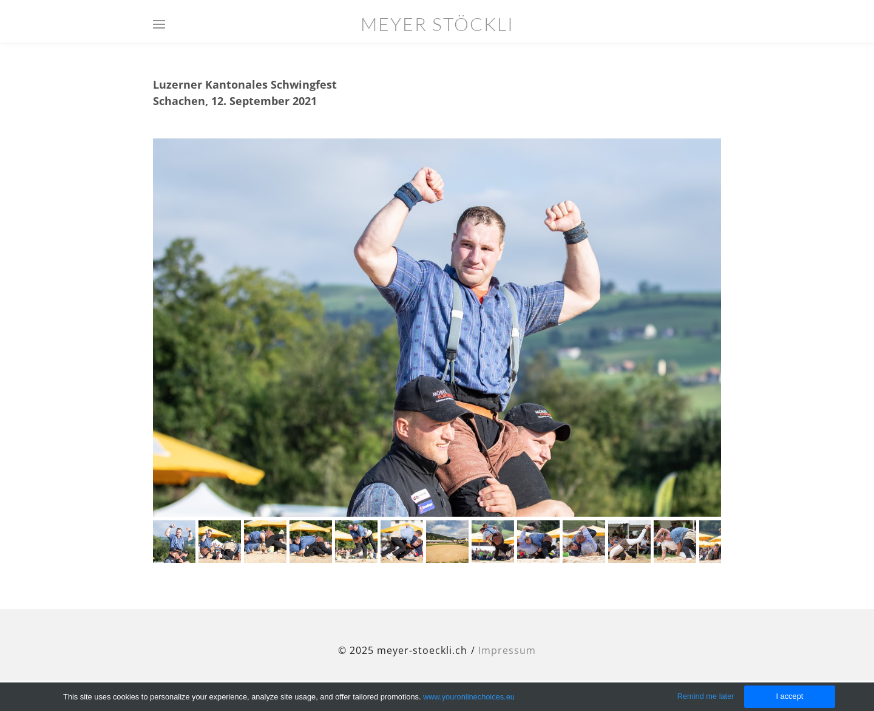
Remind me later (705, 696)
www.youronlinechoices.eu (469, 696)
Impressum (507, 650)
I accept (789, 696)
